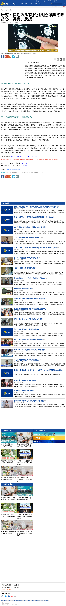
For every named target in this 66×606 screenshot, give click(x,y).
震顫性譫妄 (24, 172)
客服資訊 (30, 600)
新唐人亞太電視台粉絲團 (13, 169)
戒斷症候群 (15, 172)
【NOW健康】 (25, 165)
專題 (36, 4)
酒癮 (7, 172)
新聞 (26, 4)
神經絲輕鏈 (34, 172)
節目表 (55, 1)
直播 (22, 4)
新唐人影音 (39, 1)
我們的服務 (17, 600)
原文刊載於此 (26, 163)
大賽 (44, 1)
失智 (42, 172)
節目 (31, 4)
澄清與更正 (37, 600)
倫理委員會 (45, 600)
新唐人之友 (49, 1)
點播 (40, 4)
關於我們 (23, 600)
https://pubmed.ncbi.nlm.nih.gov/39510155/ (24, 156)
